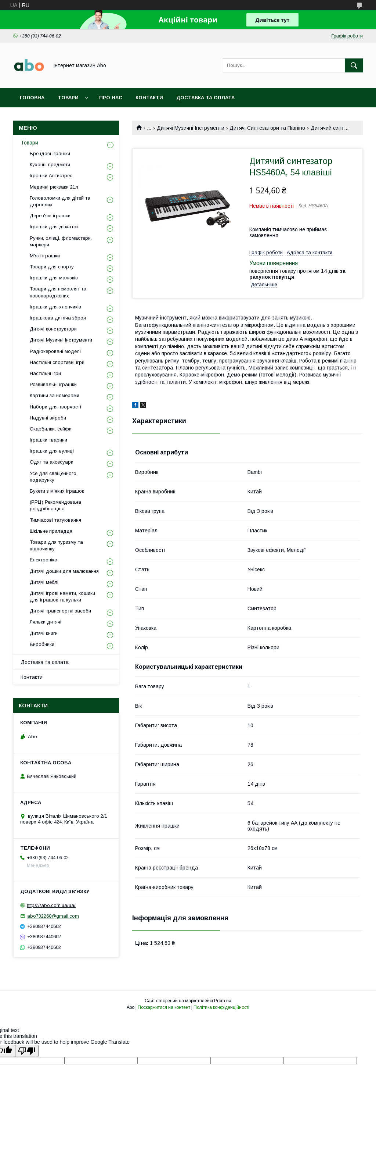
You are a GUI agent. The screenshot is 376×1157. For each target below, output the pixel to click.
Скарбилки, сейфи (51, 429)
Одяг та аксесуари (51, 462)
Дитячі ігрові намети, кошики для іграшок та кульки (62, 596)
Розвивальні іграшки (53, 384)
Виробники (42, 644)
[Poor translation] (27, 1051)
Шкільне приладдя (51, 531)
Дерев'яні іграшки (50, 215)
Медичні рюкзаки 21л (54, 187)
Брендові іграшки (50, 153)
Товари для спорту (52, 266)
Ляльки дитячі (45, 622)
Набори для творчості (55, 407)
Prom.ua (222, 1000)
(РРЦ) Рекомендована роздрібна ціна (55, 505)
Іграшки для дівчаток (54, 226)
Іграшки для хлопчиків (55, 307)
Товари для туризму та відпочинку (56, 545)
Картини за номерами (54, 395)
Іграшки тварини (48, 440)
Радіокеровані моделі (55, 351)
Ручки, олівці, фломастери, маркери (61, 241)
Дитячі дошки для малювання (64, 571)
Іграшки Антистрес (51, 175)
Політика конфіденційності (221, 1007)
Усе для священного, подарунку (53, 477)
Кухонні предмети (50, 164)
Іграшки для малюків (54, 278)
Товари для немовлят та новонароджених (58, 292)
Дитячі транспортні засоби (60, 611)
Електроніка (43, 560)
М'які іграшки (45, 255)
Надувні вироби (48, 418)
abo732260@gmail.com (53, 916)
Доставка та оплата (205, 97)
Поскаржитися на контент (164, 1007)
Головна (32, 97)
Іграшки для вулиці (52, 451)
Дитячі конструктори (53, 329)
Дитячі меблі (44, 582)
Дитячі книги (44, 633)
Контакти (149, 97)
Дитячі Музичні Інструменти (190, 128)
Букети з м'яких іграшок (57, 491)
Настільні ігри (45, 373)
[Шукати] (354, 65)
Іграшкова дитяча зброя (58, 318)
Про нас (110, 97)
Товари (68, 97)
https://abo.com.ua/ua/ (51, 905)
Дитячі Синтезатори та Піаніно (267, 128)
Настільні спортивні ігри (57, 362)
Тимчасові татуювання (55, 520)
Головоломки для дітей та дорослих (60, 201)
